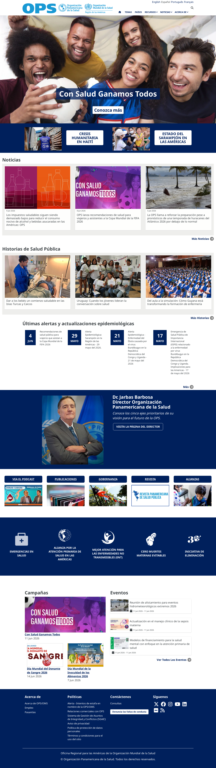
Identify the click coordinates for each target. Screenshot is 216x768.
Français (189, 2)
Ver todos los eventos (171, 658)
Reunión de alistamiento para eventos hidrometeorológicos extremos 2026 (154, 603)
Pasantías (30, 711)
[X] (156, 704)
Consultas (116, 702)
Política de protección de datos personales (85, 728)
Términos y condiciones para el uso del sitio (85, 736)
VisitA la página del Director (138, 427)
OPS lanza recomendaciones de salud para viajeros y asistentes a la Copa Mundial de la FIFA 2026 (108, 218)
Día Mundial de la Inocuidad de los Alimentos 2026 (79, 671)
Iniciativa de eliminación (194, 552)
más (186, 387)
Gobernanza (108, 478)
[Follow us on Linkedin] (184, 704)
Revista (150, 478)
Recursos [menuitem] (150, 12)
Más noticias (200, 239)
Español (165, 2)
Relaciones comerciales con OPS (86, 710)
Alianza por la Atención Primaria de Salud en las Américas (65, 552)
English (156, 2)
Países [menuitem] (138, 12)
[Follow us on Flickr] (156, 710)
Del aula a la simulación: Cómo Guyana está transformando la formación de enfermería (175, 302)
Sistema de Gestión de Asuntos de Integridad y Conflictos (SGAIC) (87, 716)
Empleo (29, 706)
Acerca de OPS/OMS (36, 702)
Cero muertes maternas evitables (151, 552)
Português (177, 2)
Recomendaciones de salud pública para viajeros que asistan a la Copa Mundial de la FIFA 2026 (51, 338)
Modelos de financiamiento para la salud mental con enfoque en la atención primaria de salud (160, 642)
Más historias (200, 318)
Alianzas (192, 478)
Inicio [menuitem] (119, 13)
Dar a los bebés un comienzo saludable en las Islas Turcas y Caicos (35, 302)
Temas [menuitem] (128, 12)
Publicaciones (66, 478)
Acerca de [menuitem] (180, 12)
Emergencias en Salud (21, 552)
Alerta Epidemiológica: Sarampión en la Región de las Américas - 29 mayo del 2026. (93, 339)
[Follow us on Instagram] (170, 704)
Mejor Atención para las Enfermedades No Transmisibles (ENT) (108, 552)
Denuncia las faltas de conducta (129, 710)
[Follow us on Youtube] (177, 704)
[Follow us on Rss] (162, 710)
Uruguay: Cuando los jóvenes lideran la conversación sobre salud (101, 302)
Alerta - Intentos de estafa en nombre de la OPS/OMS (84, 704)
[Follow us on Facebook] (163, 704)
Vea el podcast (23, 478)
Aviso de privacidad (78, 722)
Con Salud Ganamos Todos (42, 633)
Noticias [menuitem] (165, 12)
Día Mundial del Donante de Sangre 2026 (43, 669)
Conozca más (108, 110)
